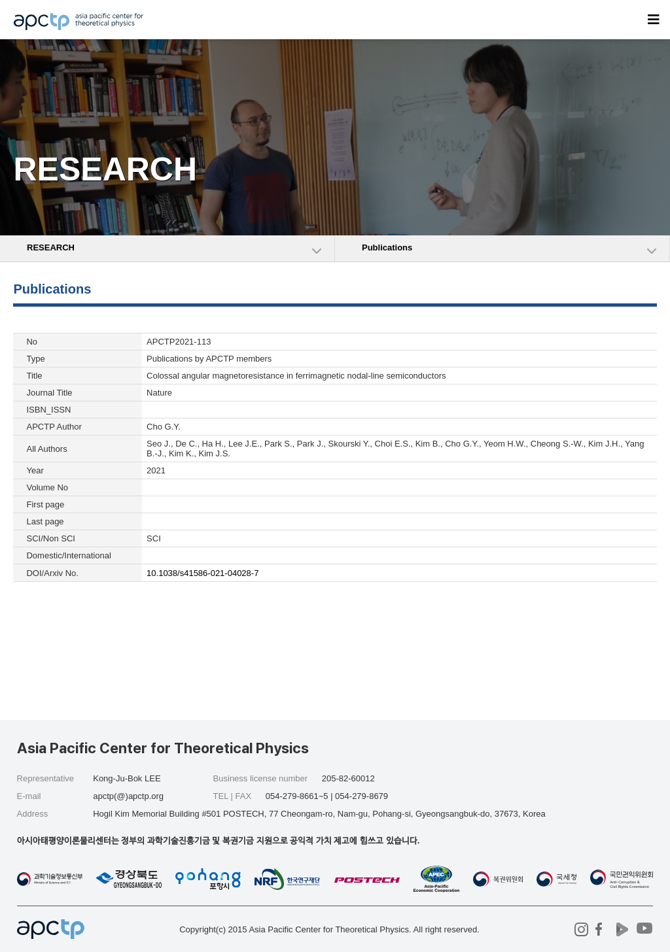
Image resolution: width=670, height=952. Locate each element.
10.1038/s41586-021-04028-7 (202, 573)
